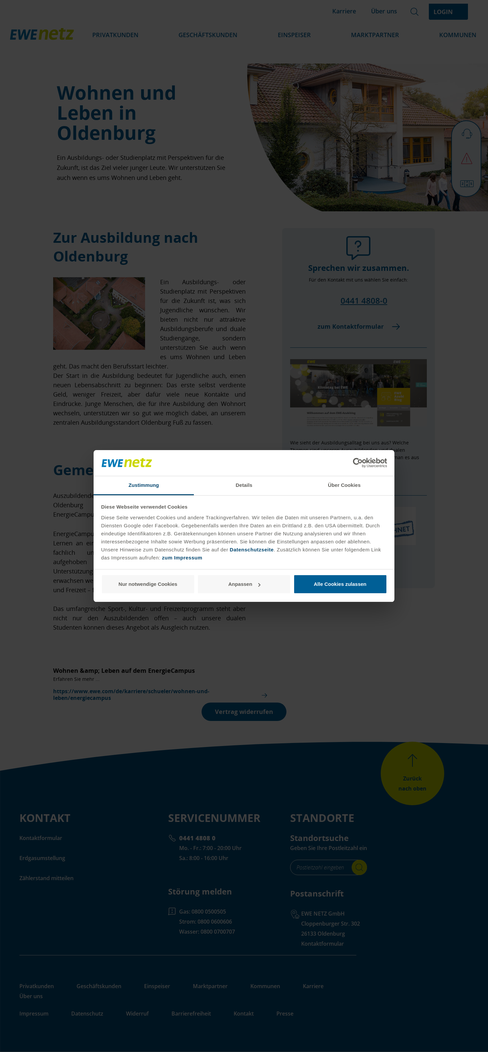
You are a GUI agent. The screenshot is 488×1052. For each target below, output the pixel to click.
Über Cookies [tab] (344, 485)
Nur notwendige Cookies (148, 584)
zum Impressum (182, 557)
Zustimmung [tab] (144, 485)
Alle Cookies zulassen (340, 584)
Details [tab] (244, 485)
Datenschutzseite (251, 549)
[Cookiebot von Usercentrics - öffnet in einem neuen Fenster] (358, 463)
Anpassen (244, 584)
